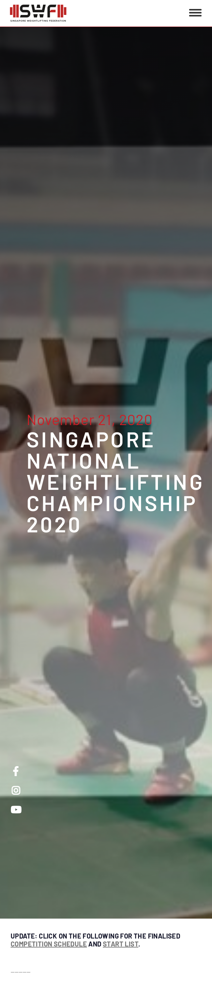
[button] (195, 13)
